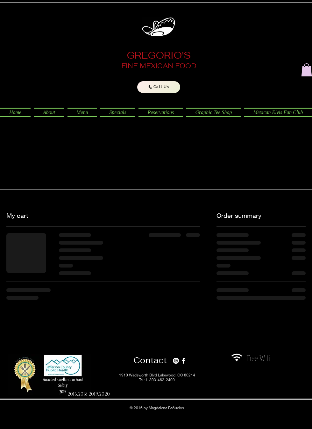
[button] (306, 69)
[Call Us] (158, 87)
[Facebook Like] (251, 379)
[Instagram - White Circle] (176, 361)
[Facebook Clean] (184, 361)
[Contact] (150, 360)
